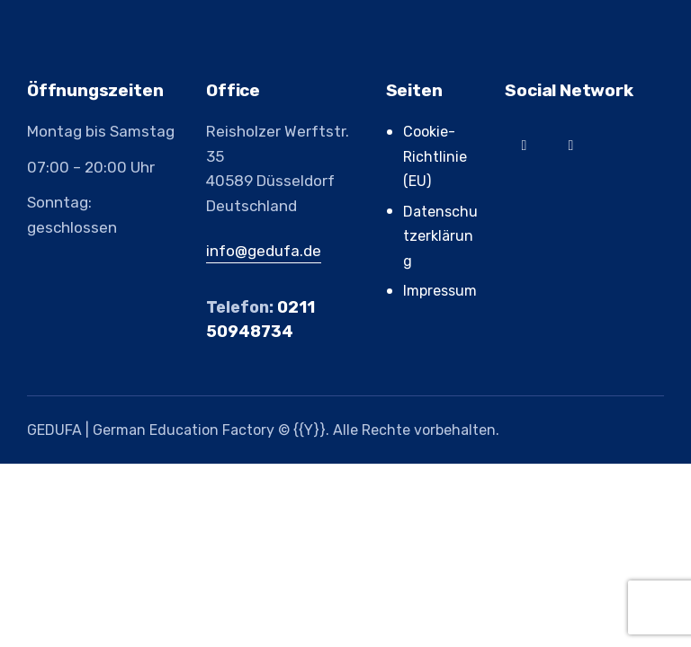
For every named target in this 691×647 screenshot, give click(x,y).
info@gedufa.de (263, 251)
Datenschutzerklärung (440, 236)
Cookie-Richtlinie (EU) (435, 156)
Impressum (440, 290)
